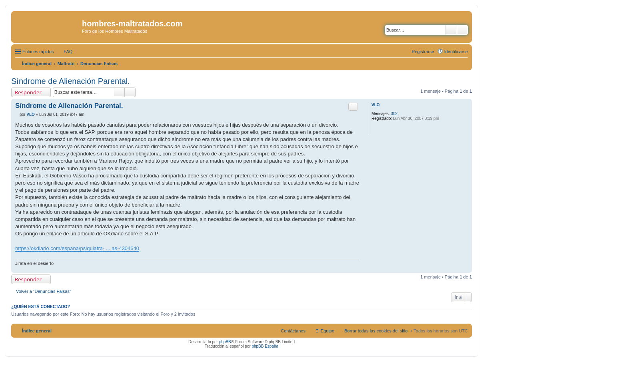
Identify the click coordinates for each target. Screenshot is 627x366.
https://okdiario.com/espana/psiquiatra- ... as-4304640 (77, 248)
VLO (375, 105)
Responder (28, 92)
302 (394, 113)
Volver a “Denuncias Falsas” (43, 291)
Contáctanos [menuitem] (293, 330)
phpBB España (265, 346)
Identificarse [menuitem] (456, 51)
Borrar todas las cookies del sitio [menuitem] (375, 330)
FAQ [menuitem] (68, 51)
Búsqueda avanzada (462, 30)
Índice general (37, 330)
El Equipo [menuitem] (324, 330)
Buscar (451, 30)
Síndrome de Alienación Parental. (70, 81)
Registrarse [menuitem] (422, 51)
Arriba (465, 269)
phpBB (225, 342)
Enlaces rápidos (38, 51)
